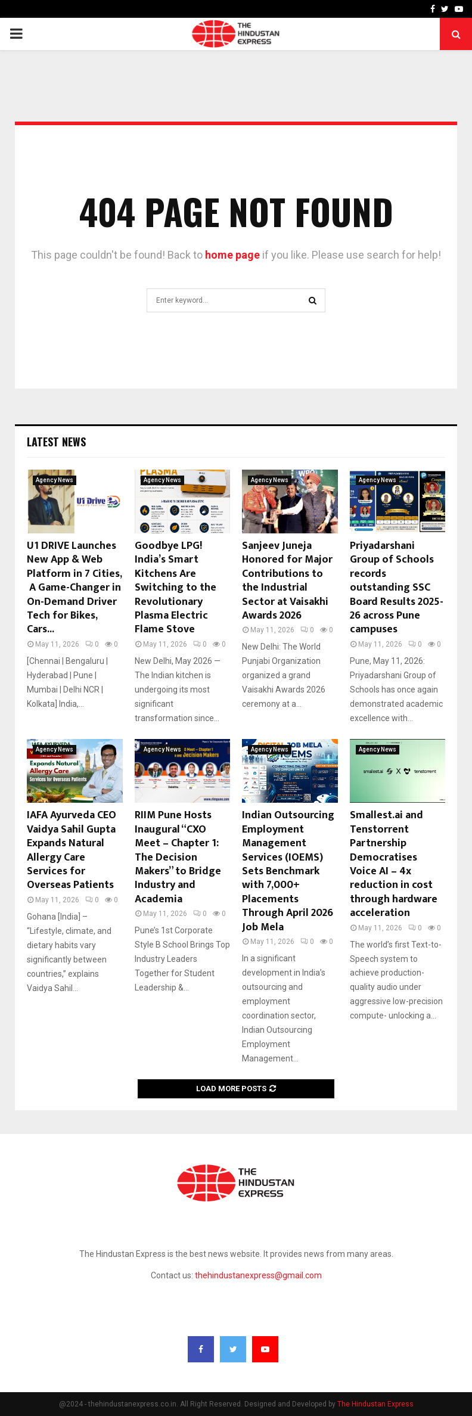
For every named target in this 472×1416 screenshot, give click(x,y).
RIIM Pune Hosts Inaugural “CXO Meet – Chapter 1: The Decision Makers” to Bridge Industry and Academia (178, 857)
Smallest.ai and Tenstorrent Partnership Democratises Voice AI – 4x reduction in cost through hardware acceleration (393, 864)
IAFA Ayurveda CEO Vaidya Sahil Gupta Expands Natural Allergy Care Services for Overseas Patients (71, 850)
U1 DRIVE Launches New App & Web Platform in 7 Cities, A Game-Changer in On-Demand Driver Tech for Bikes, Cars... (74, 587)
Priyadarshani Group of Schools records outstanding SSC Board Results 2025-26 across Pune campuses (396, 587)
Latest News (56, 441)
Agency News (54, 480)
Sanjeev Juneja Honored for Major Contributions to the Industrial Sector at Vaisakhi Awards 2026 (287, 581)
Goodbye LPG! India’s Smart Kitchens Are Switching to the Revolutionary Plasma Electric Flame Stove (175, 587)
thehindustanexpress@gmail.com (258, 1275)
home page (232, 255)
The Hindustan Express (375, 1404)
